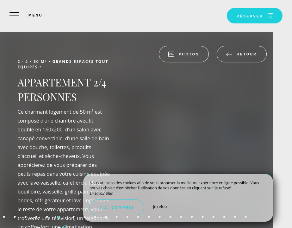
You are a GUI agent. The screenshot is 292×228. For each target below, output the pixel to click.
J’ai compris (116, 207)
